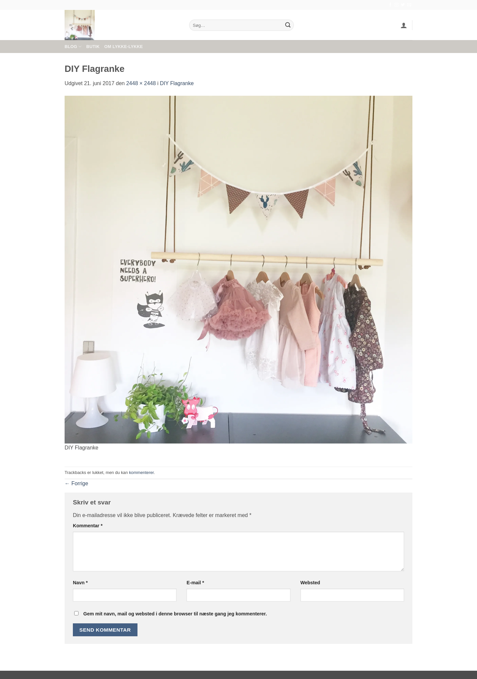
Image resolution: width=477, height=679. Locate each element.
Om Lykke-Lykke (123, 46)
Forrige (76, 483)
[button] (403, 25)
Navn (80, 582)
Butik (92, 46)
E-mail (195, 582)
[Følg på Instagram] (396, 5)
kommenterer (141, 472)
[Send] (287, 25)
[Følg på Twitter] (403, 5)
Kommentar (88, 525)
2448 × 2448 (141, 83)
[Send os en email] (409, 5)
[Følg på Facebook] (390, 5)
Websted (310, 582)
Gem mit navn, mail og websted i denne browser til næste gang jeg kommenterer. (175, 613)
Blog (73, 46)
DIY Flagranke (177, 83)
